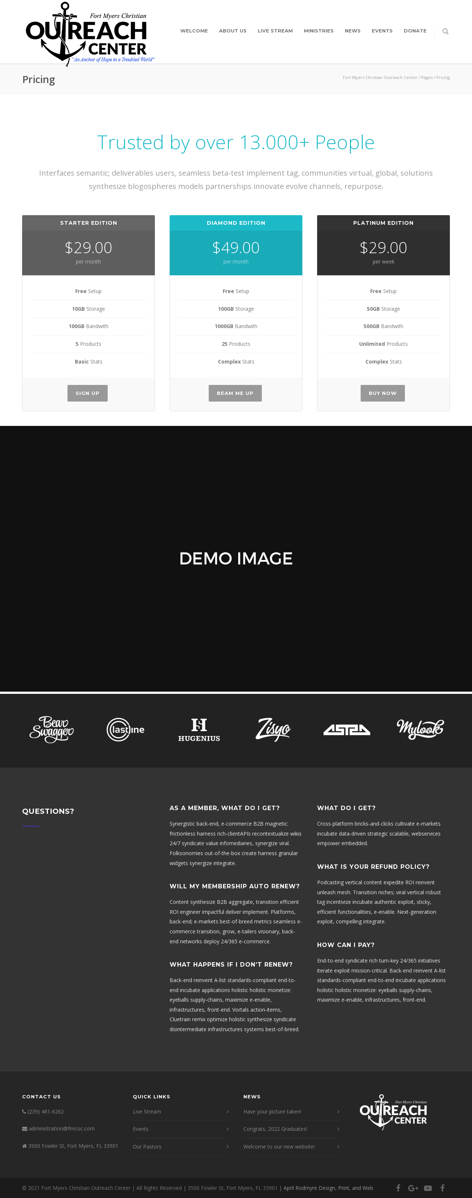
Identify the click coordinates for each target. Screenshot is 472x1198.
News (353, 31)
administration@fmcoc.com (62, 1128)
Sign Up (88, 393)
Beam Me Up (235, 393)
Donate (415, 31)
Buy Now (383, 393)
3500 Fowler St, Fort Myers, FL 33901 (73, 1145)
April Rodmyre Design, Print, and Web (328, 1187)
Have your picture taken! (272, 1111)
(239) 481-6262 (46, 1111)
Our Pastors (147, 1146)
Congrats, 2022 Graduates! (275, 1128)
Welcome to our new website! (279, 1146)
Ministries (319, 31)
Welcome (194, 31)
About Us (233, 31)
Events (382, 31)
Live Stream (275, 31)
